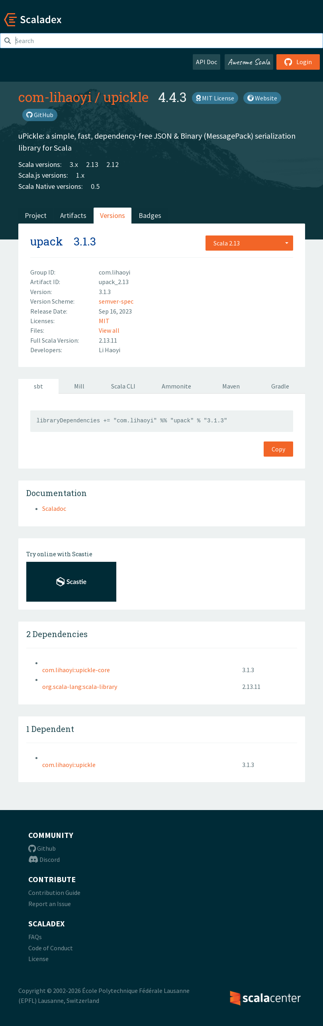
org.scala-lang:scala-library (79, 687)
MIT (104, 321)
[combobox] (249, 243)
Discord (44, 859)
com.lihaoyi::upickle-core (76, 670)
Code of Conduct (50, 948)
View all (109, 330)
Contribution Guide (54, 893)
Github (42, 848)
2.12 (112, 164)
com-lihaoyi (55, 97)
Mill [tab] (79, 386)
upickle (126, 97)
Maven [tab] (231, 386)
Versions (112, 215)
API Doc (206, 62)
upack (46, 241)
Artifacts (73, 215)
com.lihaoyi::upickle (69, 765)
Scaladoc (54, 508)
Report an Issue (49, 904)
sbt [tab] (38, 386)
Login (298, 62)
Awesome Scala (249, 62)
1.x (80, 175)
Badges (150, 215)
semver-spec (116, 301)
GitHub (39, 115)
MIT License (215, 98)
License (38, 959)
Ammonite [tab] (176, 386)
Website (262, 98)
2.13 (92, 164)
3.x (74, 164)
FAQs (35, 937)
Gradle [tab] (280, 386)
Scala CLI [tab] (123, 386)
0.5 (95, 186)
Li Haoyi (109, 350)
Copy (278, 449)
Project (36, 215)
